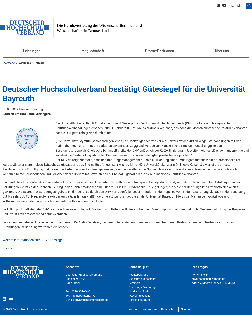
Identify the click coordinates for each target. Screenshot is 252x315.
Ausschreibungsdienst (142, 279)
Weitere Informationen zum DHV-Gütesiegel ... (35, 240)
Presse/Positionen (159, 51)
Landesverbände (139, 291)
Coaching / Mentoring (142, 287)
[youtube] (224, 6)
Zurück (7, 248)
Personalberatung (140, 300)
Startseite (9, 63)
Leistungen (31, 51)
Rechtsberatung (138, 274)
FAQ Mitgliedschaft (140, 295)
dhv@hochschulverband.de (91, 300)
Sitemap (186, 309)
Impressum (150, 309)
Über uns (222, 51)
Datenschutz (169, 309)
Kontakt (133, 309)
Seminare (134, 283)
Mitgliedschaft (93, 51)
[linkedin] (218, 6)
